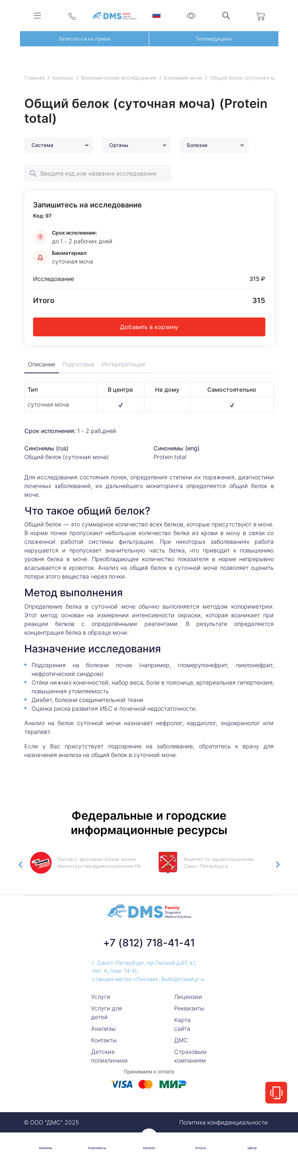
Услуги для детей (106, 1013)
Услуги (100, 996)
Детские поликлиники (109, 1056)
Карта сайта (182, 1024)
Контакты (104, 1040)
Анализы (103, 1028)
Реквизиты (189, 1008)
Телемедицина (214, 38)
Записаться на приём (84, 38)
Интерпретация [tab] (124, 364)
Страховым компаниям (190, 1056)
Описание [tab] (42, 364)
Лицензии (188, 996)
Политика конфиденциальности (223, 1122)
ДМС (181, 1040)
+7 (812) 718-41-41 (149, 943)
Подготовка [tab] (79, 364)
